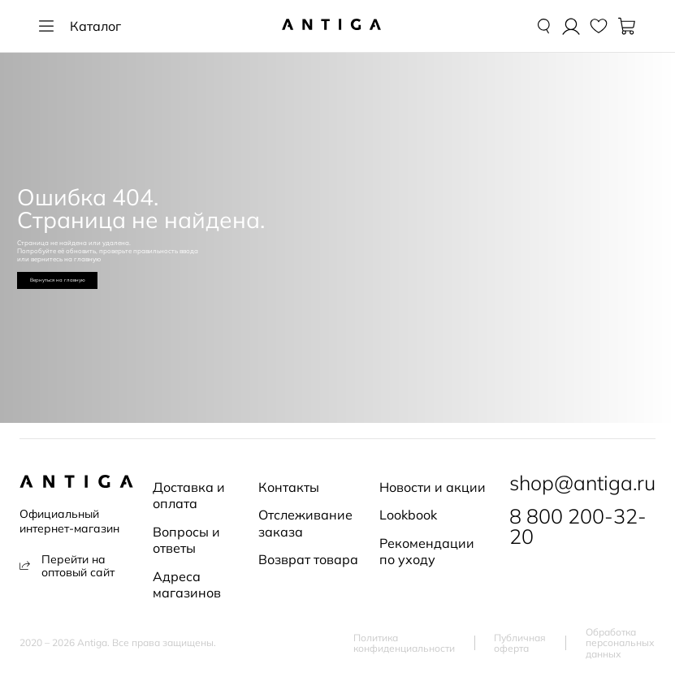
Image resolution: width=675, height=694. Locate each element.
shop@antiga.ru (582, 483)
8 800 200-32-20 (578, 526)
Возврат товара (308, 559)
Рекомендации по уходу (426, 551)
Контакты (288, 487)
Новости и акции (432, 487)
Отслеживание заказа (305, 522)
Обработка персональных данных (620, 643)
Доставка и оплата (189, 495)
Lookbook (408, 514)
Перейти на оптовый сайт (67, 566)
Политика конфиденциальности (404, 643)
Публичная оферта (520, 643)
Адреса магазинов (187, 584)
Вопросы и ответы (186, 540)
